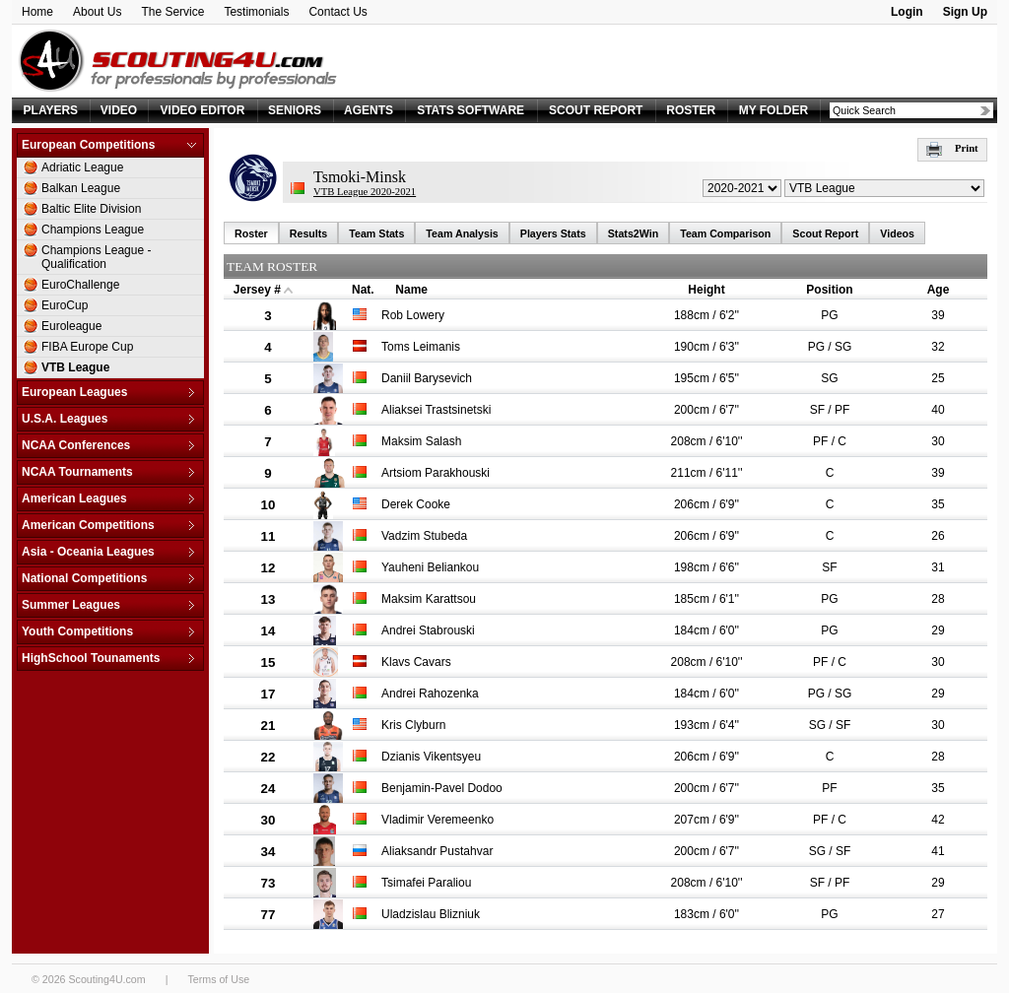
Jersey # (257, 290)
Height (706, 290)
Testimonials (256, 12)
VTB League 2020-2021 (364, 191)
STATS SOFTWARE (470, 110)
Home (37, 12)
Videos (897, 233)
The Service (172, 12)
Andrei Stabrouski (428, 630)
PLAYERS (51, 110)
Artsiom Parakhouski (435, 473)
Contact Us (337, 12)
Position (829, 290)
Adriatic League (82, 167)
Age (938, 290)
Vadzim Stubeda (424, 536)
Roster (251, 233)
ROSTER (690, 110)
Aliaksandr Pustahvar (437, 851)
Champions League (92, 229)
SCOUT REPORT (595, 110)
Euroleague (71, 326)
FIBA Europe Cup (87, 347)
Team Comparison (725, 233)
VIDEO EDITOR (203, 110)
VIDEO (119, 110)
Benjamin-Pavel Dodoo (442, 788)
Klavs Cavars (416, 662)
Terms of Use (218, 979)
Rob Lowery (412, 315)
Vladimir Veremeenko (437, 820)
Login (907, 12)
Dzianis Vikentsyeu (431, 756)
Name (411, 290)
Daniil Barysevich (426, 378)
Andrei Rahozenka (430, 693)
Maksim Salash (421, 441)
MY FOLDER (773, 110)
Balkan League (80, 188)
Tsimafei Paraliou (426, 883)
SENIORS (294, 110)
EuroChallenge (80, 285)
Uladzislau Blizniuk (430, 914)
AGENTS (368, 110)
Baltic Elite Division (91, 209)
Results (309, 233)
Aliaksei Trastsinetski (436, 410)
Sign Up (965, 12)
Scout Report (825, 233)
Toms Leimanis (420, 347)
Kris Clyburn (413, 725)
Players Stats (553, 233)
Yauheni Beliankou (430, 567)
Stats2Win (633, 233)
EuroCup (64, 305)
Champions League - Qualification (96, 257)
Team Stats (376, 233)
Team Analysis (462, 233)
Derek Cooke (415, 504)
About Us (97, 12)
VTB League (75, 367)
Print (952, 148)
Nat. (363, 290)
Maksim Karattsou (428, 599)
